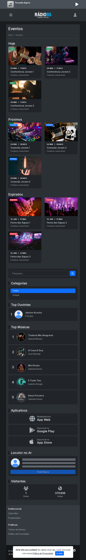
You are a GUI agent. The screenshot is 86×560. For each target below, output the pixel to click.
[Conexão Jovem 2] (61, 138)
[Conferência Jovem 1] (24, 62)
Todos (16, 290)
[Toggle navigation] (11, 15)
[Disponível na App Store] (43, 441)
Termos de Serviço (17, 529)
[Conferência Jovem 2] (61, 62)
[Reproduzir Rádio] (77, 4)
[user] (75, 15)
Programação (14, 518)
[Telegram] (74, 550)
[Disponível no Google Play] (43, 430)
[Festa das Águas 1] (24, 213)
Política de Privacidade (18, 534)
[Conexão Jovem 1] (24, 138)
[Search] (72, 273)
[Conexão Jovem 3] (24, 172)
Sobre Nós (13, 513)
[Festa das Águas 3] (24, 247)
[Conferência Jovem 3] (24, 96)
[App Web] (43, 418)
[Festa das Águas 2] (61, 213)
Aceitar (59, 553)
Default (16, 295)
